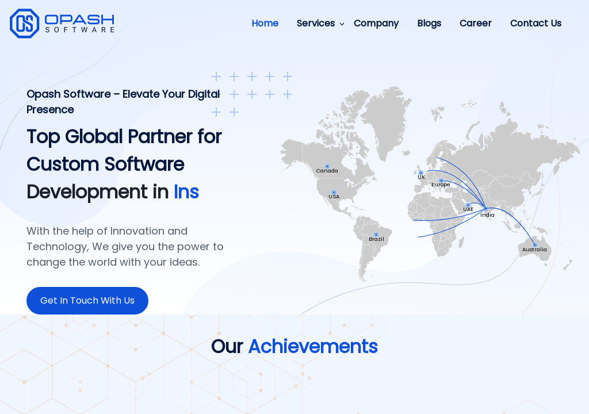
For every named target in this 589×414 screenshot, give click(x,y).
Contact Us (535, 23)
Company (376, 23)
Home (264, 23)
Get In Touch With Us (87, 300)
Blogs (429, 23)
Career (476, 23)
